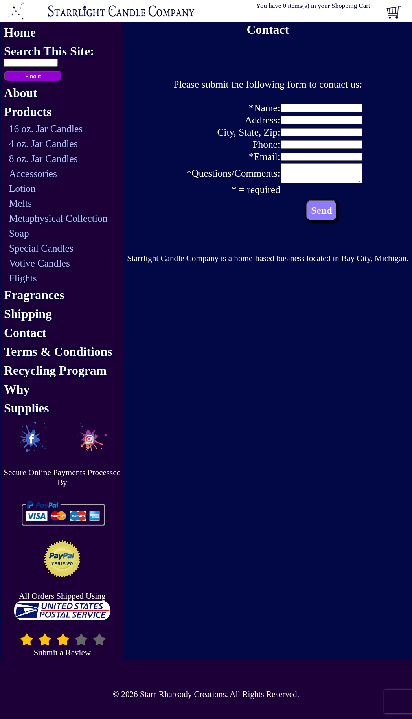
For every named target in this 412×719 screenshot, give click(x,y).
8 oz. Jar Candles (43, 158)
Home (20, 32)
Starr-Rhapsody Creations (183, 694)
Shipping (28, 314)
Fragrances (34, 295)
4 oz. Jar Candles (43, 143)
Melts (20, 203)
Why (16, 389)
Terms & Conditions (58, 352)
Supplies (26, 408)
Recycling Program (55, 370)
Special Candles (41, 248)
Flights (23, 278)
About (20, 93)
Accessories (33, 173)
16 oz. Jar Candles (46, 128)
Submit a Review (62, 648)
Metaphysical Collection (58, 218)
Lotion (22, 188)
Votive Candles (39, 263)
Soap (19, 233)
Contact (25, 333)
